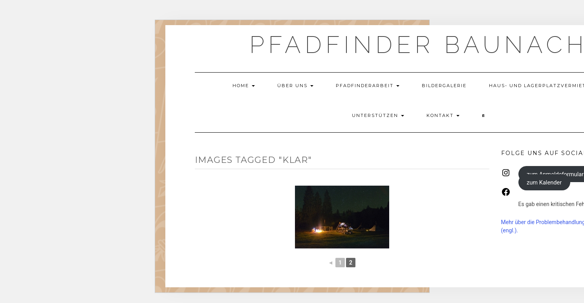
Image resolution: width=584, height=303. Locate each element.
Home (244, 85)
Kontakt (443, 115)
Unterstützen (378, 115)
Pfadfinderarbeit (367, 85)
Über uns (295, 85)
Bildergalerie (444, 85)
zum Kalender (544, 182)
